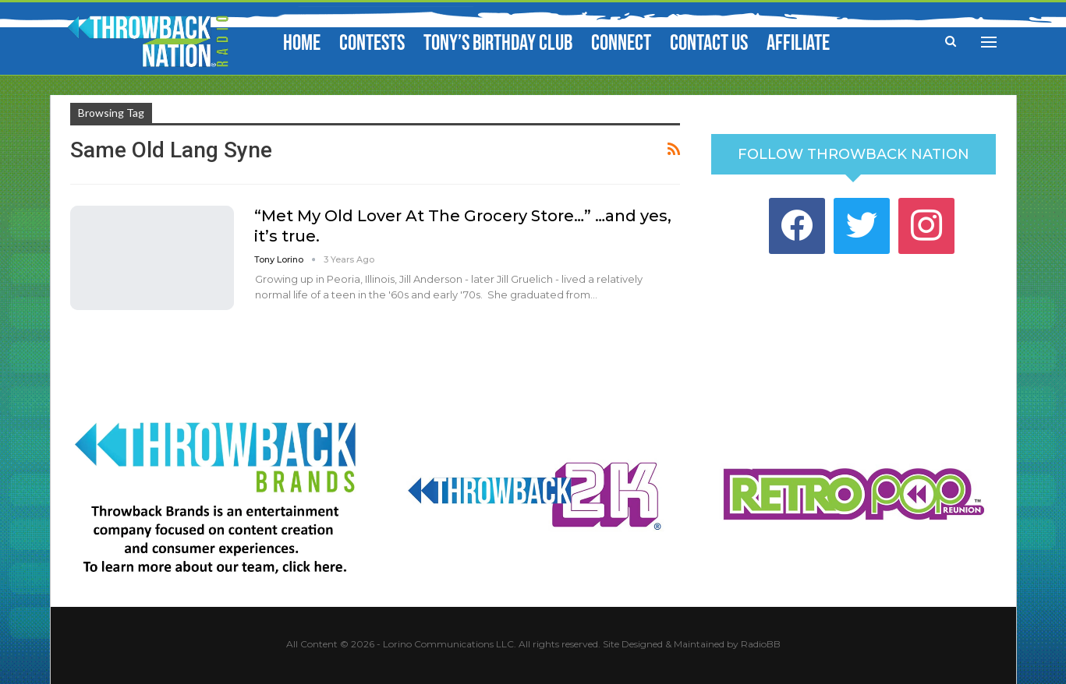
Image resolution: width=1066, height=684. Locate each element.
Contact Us (709, 43)
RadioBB (761, 644)
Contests (372, 43)
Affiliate (798, 43)
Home (302, 43)
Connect (621, 43)
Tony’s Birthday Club (497, 43)
